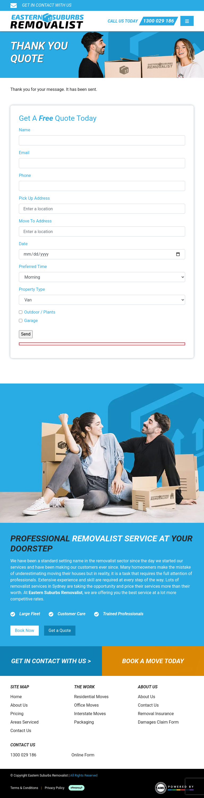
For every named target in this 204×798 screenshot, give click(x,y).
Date (23, 243)
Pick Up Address (34, 198)
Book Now (24, 630)
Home (16, 696)
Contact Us (20, 730)
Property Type (32, 289)
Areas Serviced (24, 722)
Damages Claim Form (158, 722)
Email (24, 152)
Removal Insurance (156, 713)
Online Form (82, 754)
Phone (25, 175)
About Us (19, 705)
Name (24, 129)
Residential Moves (91, 696)
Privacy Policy (55, 788)
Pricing (17, 713)
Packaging (84, 722)
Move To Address (35, 221)
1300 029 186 (158, 21)
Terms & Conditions (24, 788)
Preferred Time (33, 266)
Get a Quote (60, 630)
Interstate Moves (90, 713)
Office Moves (86, 705)
